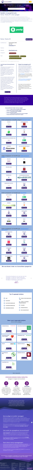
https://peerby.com (13, 50)
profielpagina (22, 73)
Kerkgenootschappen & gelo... (22, 463)
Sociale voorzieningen (29, 463)
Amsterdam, (11, 45)
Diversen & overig (13, 53)
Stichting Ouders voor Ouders (5, 336)
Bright (3, 343)
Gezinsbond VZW (21, 335)
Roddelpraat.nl (24, 307)
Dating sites (13, 469)
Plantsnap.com (5, 362)
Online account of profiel (14, 56)
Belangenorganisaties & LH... (15, 464)
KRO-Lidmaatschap (25, 310)
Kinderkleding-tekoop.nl (9, 183)
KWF (6, 298)
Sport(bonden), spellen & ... (29, 465)
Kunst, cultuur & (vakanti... (21, 469)
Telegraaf (8, 300)
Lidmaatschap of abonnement (15, 58)
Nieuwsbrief (23, 56)
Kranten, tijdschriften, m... (22, 467)
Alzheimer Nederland (10, 305)
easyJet (24, 183)
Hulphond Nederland (10, 303)
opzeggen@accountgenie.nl (5, 467)
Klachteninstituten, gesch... (22, 465)
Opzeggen (29, 39)
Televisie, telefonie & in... (29, 467)
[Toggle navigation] (27, 2)
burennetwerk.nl (21, 352)
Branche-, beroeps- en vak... (15, 466)
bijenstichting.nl (21, 343)
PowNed (22, 305)
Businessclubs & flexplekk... (14, 468)
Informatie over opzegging (9, 332)
